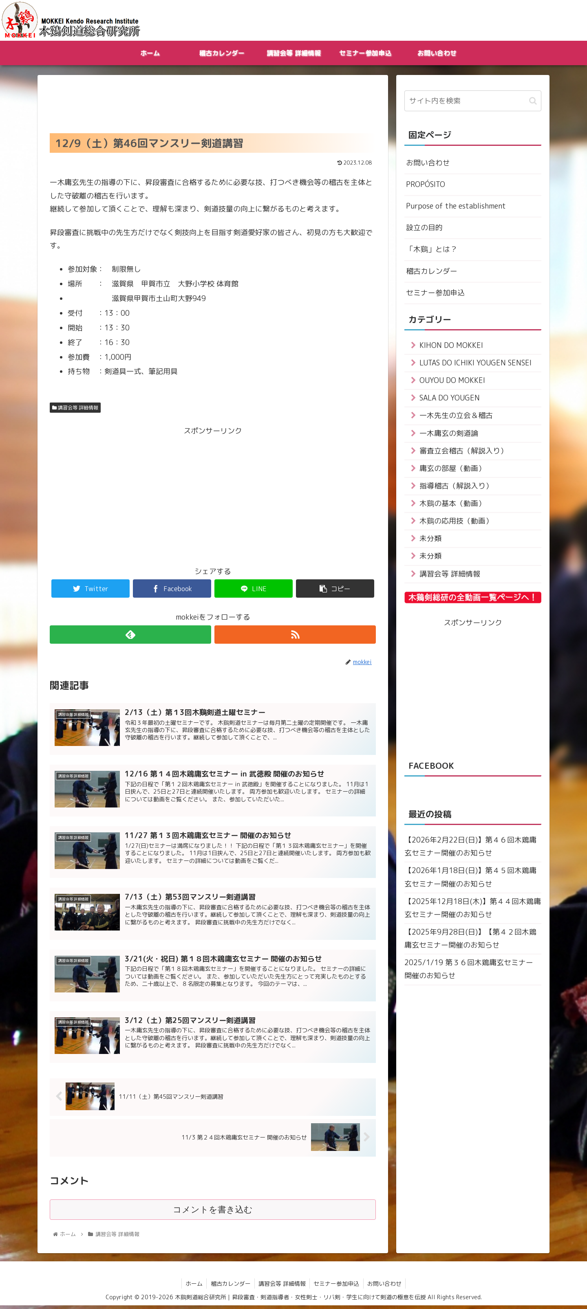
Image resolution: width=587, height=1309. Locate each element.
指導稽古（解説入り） (456, 487)
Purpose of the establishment (456, 206)
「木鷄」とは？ (431, 249)
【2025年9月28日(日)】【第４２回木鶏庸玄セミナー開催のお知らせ (470, 941)
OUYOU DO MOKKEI (452, 381)
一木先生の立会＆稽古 (456, 416)
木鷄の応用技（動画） (456, 522)
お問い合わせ (428, 163)
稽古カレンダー (431, 271)
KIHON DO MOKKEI (451, 346)
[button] (533, 101)
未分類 (430, 540)
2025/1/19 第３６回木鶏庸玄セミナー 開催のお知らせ (468, 972)
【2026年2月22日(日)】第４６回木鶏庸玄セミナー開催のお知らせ (470, 848)
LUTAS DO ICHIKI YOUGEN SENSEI (475, 364)
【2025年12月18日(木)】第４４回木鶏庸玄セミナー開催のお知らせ (472, 910)
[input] (472, 100)
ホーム (192, 1287)
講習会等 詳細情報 (75, 407)
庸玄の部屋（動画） (452, 469)
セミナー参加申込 (435, 293)
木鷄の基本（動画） (452, 505)
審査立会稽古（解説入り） (463, 452)
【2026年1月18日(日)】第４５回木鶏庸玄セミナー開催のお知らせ (470, 879)
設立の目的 (424, 228)
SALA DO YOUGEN (450, 399)
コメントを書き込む (213, 1213)
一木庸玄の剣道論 (448, 434)
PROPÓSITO (425, 184)
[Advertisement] (213, 102)
